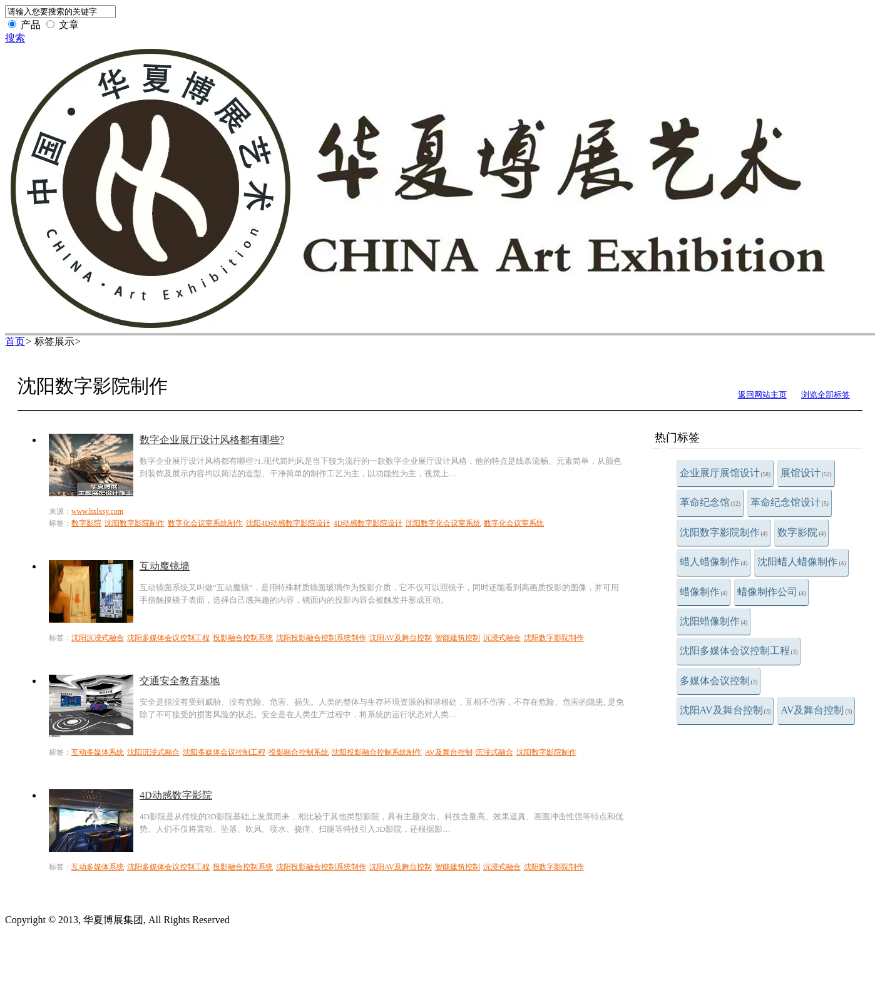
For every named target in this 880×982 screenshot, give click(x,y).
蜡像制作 (704, 591)
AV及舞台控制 (816, 710)
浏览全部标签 (825, 394)
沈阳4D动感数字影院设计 (288, 523)
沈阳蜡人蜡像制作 (801, 561)
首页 (15, 341)
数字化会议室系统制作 (205, 523)
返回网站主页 (762, 394)
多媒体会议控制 (719, 680)
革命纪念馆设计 (789, 502)
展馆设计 (806, 473)
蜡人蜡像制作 (714, 561)
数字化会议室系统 (514, 523)
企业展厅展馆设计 (725, 473)
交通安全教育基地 (180, 680)
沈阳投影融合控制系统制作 (321, 637)
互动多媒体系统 (97, 752)
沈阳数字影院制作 (724, 532)
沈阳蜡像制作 (714, 621)
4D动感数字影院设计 (368, 523)
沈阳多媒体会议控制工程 (739, 650)
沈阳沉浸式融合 (97, 637)
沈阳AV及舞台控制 (725, 710)
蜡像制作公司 (771, 591)
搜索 (15, 38)
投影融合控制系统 (243, 637)
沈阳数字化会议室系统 (443, 523)
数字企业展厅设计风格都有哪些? (212, 439)
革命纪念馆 (710, 502)
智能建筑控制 (457, 637)
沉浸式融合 (502, 637)
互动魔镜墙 (165, 566)
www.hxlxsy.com (97, 511)
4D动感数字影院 (176, 795)
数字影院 (801, 532)
